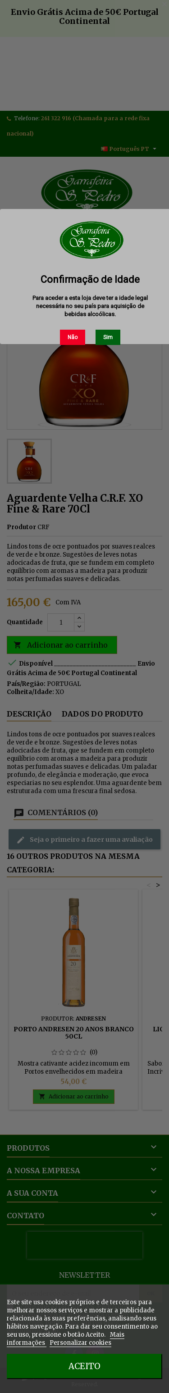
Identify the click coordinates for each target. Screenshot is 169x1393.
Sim (108, 337)
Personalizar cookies (80, 1343)
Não (73, 337)
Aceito (84, 1366)
